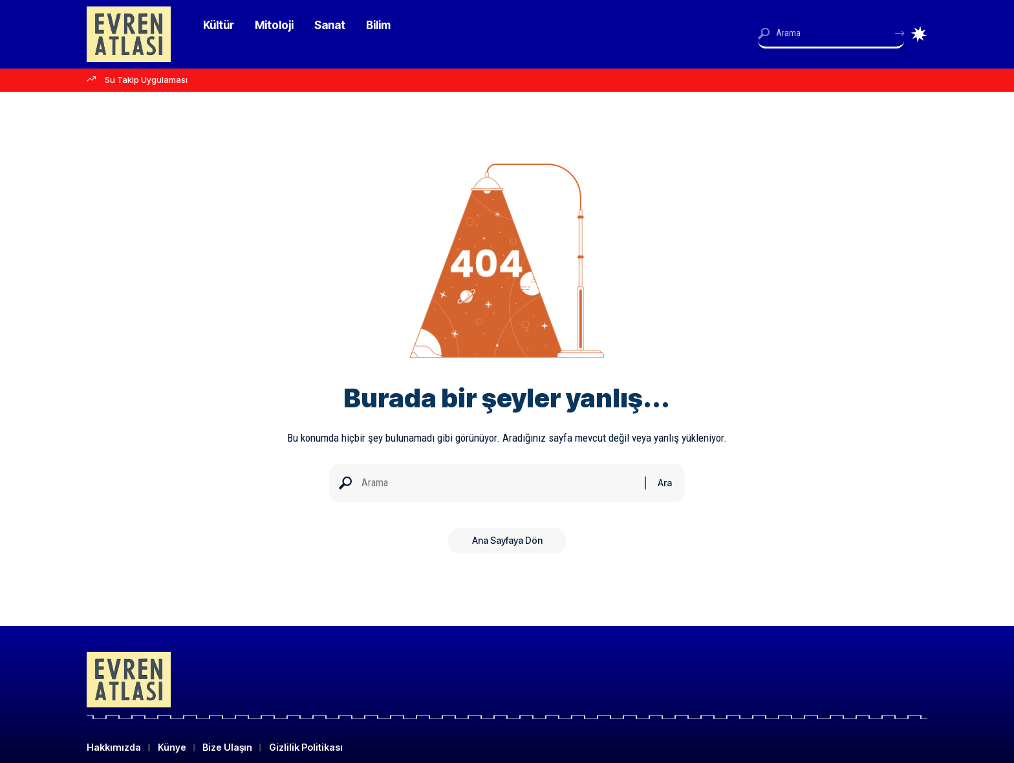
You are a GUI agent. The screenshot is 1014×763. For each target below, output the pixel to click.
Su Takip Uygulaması (146, 79)
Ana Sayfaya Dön (507, 543)
